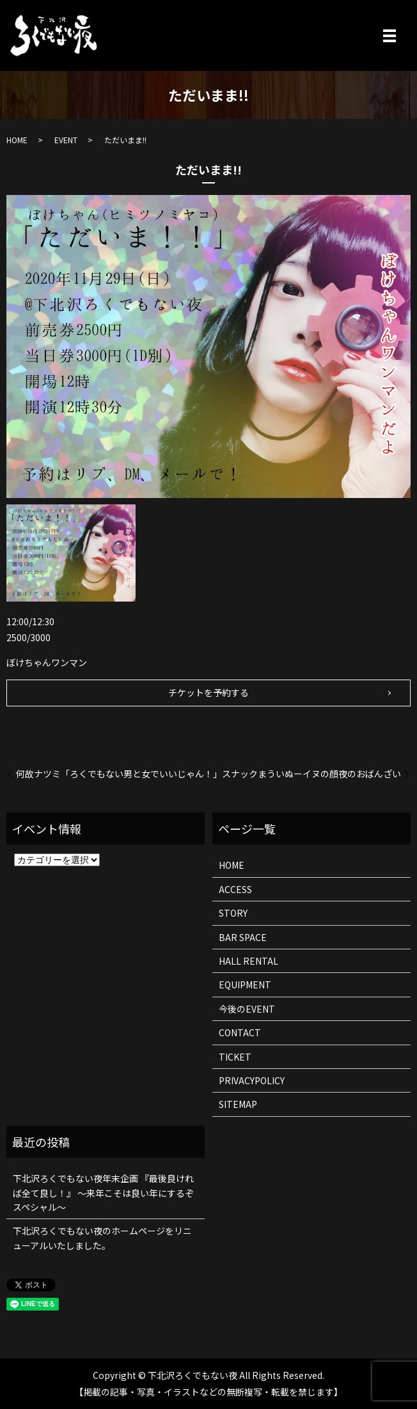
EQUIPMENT (245, 984)
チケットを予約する (208, 692)
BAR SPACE (243, 937)
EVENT (65, 139)
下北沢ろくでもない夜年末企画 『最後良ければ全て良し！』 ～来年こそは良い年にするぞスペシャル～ (103, 1192)
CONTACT (240, 1032)
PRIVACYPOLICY (252, 1080)
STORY (233, 913)
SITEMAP (238, 1104)
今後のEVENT (247, 1008)
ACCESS (235, 889)
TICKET (235, 1056)
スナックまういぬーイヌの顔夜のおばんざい (311, 774)
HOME (17, 139)
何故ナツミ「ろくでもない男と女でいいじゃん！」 (119, 774)
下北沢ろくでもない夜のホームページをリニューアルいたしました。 (102, 1237)
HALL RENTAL (248, 960)
